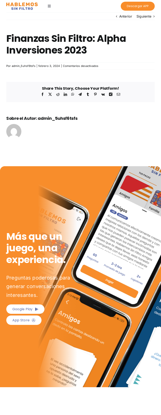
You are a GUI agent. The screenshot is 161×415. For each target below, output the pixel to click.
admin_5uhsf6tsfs (23, 66)
